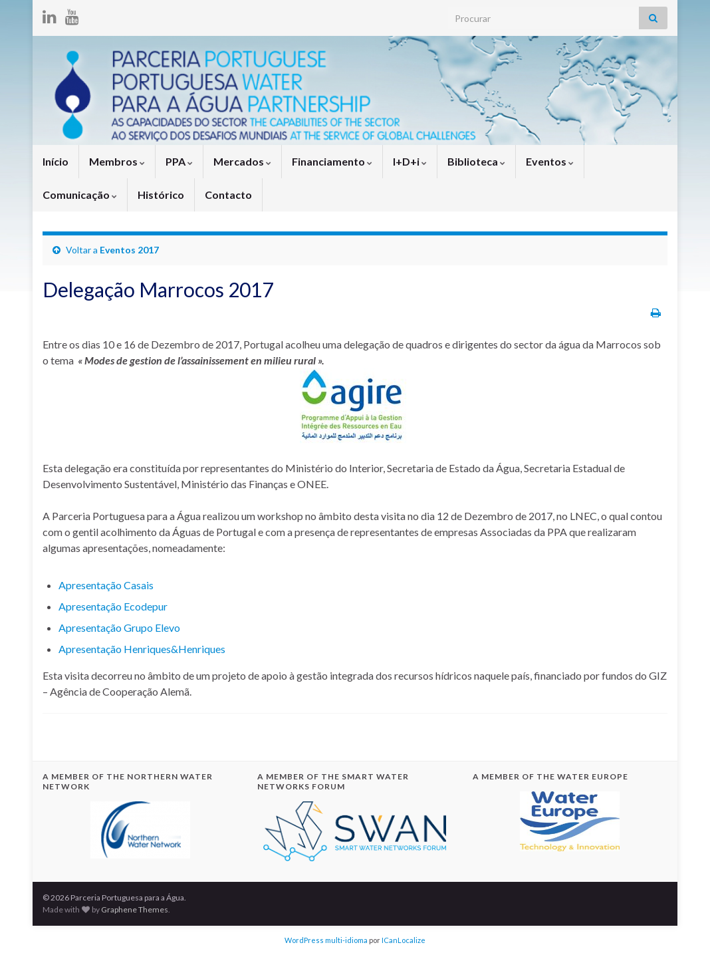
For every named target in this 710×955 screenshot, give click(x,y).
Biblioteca (476, 161)
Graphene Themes (134, 909)
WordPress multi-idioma (326, 940)
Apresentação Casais (106, 585)
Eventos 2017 (129, 249)
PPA (179, 161)
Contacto (228, 194)
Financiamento (332, 161)
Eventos (550, 161)
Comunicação (80, 194)
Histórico (161, 194)
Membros (117, 161)
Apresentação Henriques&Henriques (142, 648)
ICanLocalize (403, 940)
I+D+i (410, 161)
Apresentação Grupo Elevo (119, 627)
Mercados (242, 161)
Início (55, 161)
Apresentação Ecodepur (113, 606)
